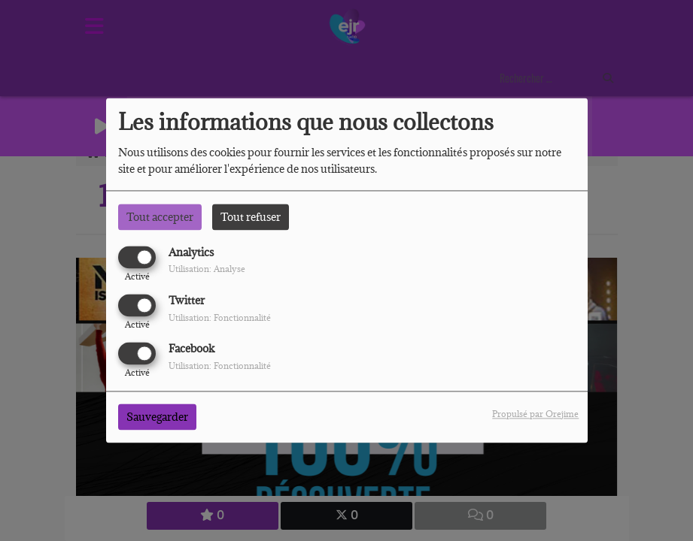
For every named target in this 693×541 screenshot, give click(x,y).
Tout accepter (159, 217)
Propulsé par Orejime (535, 414)
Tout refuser (250, 217)
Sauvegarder (157, 417)
